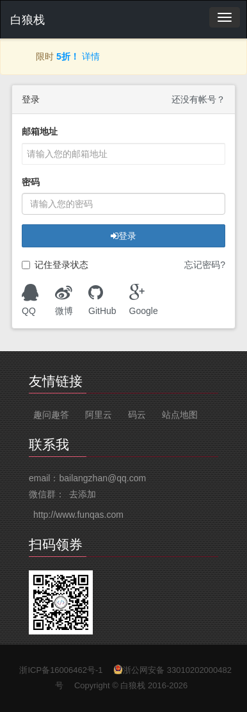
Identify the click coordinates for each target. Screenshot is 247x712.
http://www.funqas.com (78, 514)
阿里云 (98, 415)
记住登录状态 (55, 265)
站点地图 (180, 415)
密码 (31, 182)
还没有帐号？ (198, 99)
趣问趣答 (51, 415)
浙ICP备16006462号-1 (60, 670)
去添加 (82, 494)
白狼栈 (27, 19)
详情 (91, 56)
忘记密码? (204, 265)
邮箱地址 (40, 131)
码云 (137, 415)
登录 (123, 236)
